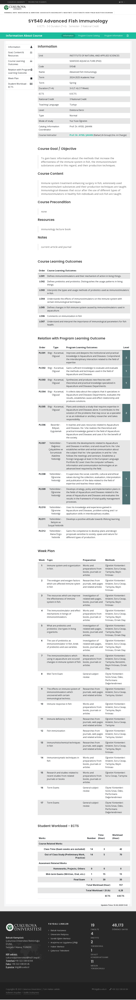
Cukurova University (16, 2)
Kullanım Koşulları (13, 995)
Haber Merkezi (57, 949)
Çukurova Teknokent (60, 953)
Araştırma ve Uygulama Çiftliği (64, 945)
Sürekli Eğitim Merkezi (60, 941)
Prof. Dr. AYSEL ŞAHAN (81, 138)
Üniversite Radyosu (60, 937)
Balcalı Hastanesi (58, 933)
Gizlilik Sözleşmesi (31, 995)
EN (122, 2)
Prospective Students (37, 2)
